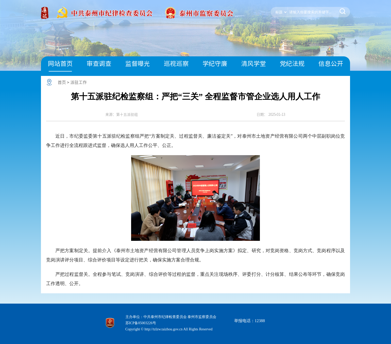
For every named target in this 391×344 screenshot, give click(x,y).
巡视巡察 (176, 63)
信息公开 (330, 63)
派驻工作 (78, 82)
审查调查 (99, 63)
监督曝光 (137, 63)
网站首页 (60, 63)
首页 (62, 82)
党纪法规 (292, 63)
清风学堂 (253, 63)
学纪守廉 (214, 63)
